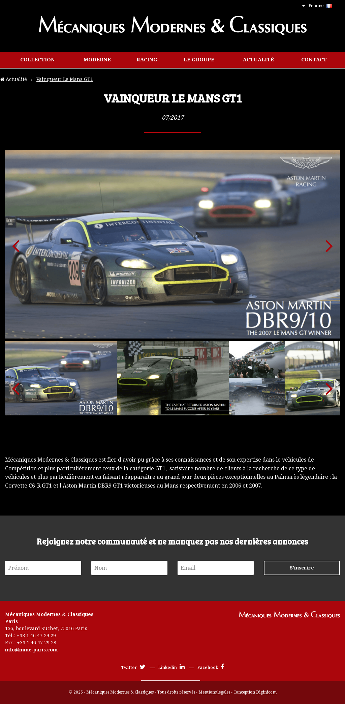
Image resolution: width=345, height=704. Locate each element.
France (320, 5)
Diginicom (266, 692)
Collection (37, 60)
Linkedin (171, 667)
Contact (314, 60)
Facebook (210, 667)
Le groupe (199, 60)
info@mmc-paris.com (31, 649)
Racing (146, 60)
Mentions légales (214, 692)
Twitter (133, 667)
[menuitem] (321, 6)
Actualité (258, 60)
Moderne (97, 60)
